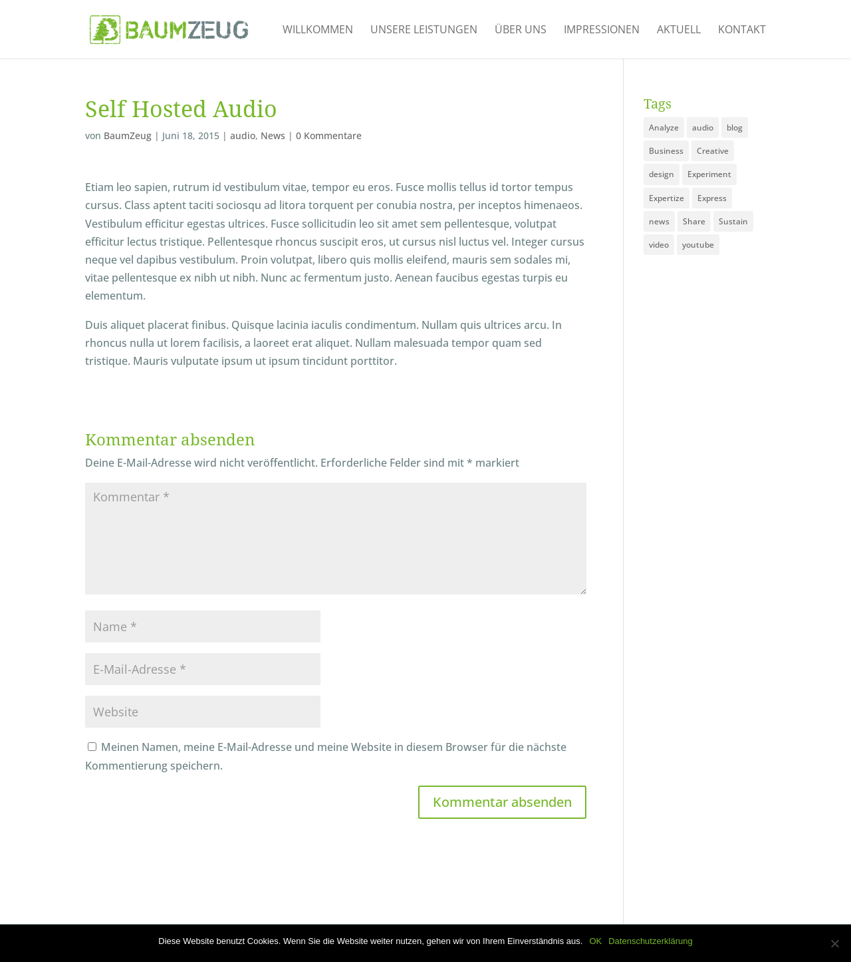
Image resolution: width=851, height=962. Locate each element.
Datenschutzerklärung (650, 941)
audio (242, 135)
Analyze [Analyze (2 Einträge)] (664, 127)
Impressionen (602, 31)
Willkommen (318, 31)
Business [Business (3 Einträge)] (666, 150)
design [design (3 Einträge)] (661, 174)
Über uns (521, 31)
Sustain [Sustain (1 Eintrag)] (733, 221)
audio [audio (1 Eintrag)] (702, 127)
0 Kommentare (329, 135)
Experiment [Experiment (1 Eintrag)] (709, 174)
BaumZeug (128, 135)
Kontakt (742, 31)
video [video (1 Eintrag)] (659, 244)
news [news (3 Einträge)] (659, 221)
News (273, 135)
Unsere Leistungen (423, 31)
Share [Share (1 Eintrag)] (694, 221)
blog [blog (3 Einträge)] (735, 127)
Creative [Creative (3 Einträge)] (713, 150)
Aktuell (679, 31)
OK (595, 941)
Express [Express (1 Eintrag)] (712, 198)
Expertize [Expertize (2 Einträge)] (666, 198)
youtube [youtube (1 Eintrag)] (698, 244)
